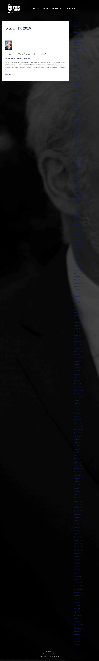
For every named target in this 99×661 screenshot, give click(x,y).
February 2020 (78, 267)
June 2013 (77, 527)
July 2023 (77, 133)
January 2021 (78, 231)
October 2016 (78, 397)
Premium (54, 8)
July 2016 (77, 407)
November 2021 (79, 198)
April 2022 (77, 182)
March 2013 (77, 537)
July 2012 (77, 563)
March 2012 (77, 576)
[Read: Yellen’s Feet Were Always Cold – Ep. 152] (8, 45)
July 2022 (77, 172)
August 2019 (78, 286)
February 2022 (78, 188)
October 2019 (78, 280)
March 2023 (77, 146)
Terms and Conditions (49, 654)
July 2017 (77, 367)
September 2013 (79, 517)
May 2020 (77, 257)
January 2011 (78, 621)
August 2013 (78, 520)
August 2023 (78, 130)
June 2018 (77, 332)
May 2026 (77, 22)
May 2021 (77, 218)
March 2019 (77, 302)
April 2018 (77, 338)
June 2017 (77, 371)
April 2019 (77, 299)
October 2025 (78, 45)
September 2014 (79, 478)
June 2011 (77, 605)
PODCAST (20, 58)
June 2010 (77, 644)
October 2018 (78, 319)
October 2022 (78, 162)
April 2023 (77, 143)
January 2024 (78, 114)
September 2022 (79, 166)
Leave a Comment (10, 58)
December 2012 (79, 546)
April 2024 (77, 104)
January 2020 (78, 270)
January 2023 (78, 153)
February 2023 (78, 149)
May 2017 (77, 374)
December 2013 (79, 507)
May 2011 (77, 608)
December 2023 (79, 117)
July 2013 (77, 524)
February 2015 (78, 462)
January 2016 (78, 426)
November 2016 (79, 394)
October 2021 (78, 201)
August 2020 (78, 247)
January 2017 (78, 387)
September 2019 (79, 283)
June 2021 (77, 214)
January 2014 (78, 504)
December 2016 (79, 390)
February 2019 (78, 306)
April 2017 (77, 377)
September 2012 (79, 556)
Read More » (9, 74)
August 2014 (78, 481)
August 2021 (78, 208)
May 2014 (77, 491)
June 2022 (77, 175)
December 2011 (79, 586)
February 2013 (78, 540)
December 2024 (79, 78)
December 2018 (79, 312)
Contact (71, 8)
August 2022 (78, 169)
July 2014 (77, 485)
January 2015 (78, 465)
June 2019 (77, 293)
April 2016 (77, 416)
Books (45, 8)
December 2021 (79, 195)
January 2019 (78, 309)
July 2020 (77, 250)
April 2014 (77, 494)
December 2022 (79, 156)
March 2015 (77, 459)
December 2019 (79, 273)
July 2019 (77, 289)
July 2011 (77, 602)
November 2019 (79, 276)
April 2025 (77, 65)
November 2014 (79, 472)
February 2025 (78, 71)
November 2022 (79, 159)
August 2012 (78, 560)
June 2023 (77, 136)
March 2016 (77, 420)
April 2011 (77, 612)
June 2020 (77, 254)
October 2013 (78, 514)
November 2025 (79, 42)
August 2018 (78, 325)
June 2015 (77, 449)
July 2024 (77, 94)
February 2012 (78, 579)
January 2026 (78, 35)
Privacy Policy (49, 651)
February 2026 (78, 32)
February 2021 (78, 227)
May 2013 (77, 530)
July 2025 (77, 55)
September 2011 (79, 595)
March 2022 (77, 185)
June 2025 (77, 58)
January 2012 (78, 582)
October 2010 (78, 631)
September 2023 (79, 127)
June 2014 (77, 488)
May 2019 (77, 296)
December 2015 (79, 429)
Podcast (37, 8)
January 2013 (78, 543)
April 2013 (77, 533)
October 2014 (78, 475)
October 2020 (78, 240)
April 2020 (77, 260)
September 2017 (79, 361)
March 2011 (77, 615)
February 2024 (78, 110)
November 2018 (79, 315)
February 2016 (78, 423)
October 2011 (78, 592)
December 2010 (79, 625)
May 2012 (77, 569)
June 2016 (77, 410)
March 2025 (77, 68)
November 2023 (79, 120)
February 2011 (78, 618)
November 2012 (79, 550)
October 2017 (78, 358)
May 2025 (77, 61)
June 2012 (77, 566)
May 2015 (77, 452)
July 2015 (77, 446)
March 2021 (77, 224)
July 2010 (77, 641)
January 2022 (78, 192)
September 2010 (79, 634)
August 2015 (78, 442)
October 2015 (78, 436)
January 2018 (78, 348)
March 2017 (77, 381)
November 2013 (79, 511)
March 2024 (77, 107)
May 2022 (77, 179)
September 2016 (79, 400)
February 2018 (78, 345)
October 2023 (78, 123)
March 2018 (77, 341)
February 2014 (78, 501)
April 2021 (77, 221)
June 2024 (77, 97)
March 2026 (77, 29)
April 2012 (77, 573)
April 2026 (77, 26)
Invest (62, 8)
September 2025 (79, 48)
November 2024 (79, 81)
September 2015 (79, 439)
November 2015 (79, 433)
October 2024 (78, 84)
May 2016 (77, 413)
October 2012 (78, 553)
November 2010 (79, 628)
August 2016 (78, 403)
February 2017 (78, 384)
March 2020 (77, 263)
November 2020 (79, 237)
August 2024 (78, 91)
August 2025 (78, 52)
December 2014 (79, 468)
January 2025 (78, 75)
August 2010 (78, 638)
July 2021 (77, 211)
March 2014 (77, 498)
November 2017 (79, 354)
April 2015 (77, 455)
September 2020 (79, 244)
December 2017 (79, 351)
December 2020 (79, 234)
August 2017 (78, 364)
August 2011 (78, 599)
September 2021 (79, 205)
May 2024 (77, 101)
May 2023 (77, 140)
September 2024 (79, 88)
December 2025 (79, 39)
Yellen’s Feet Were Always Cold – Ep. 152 (26, 54)
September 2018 (79, 322)
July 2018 (77, 328)
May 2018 (77, 335)
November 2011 (79, 589)
